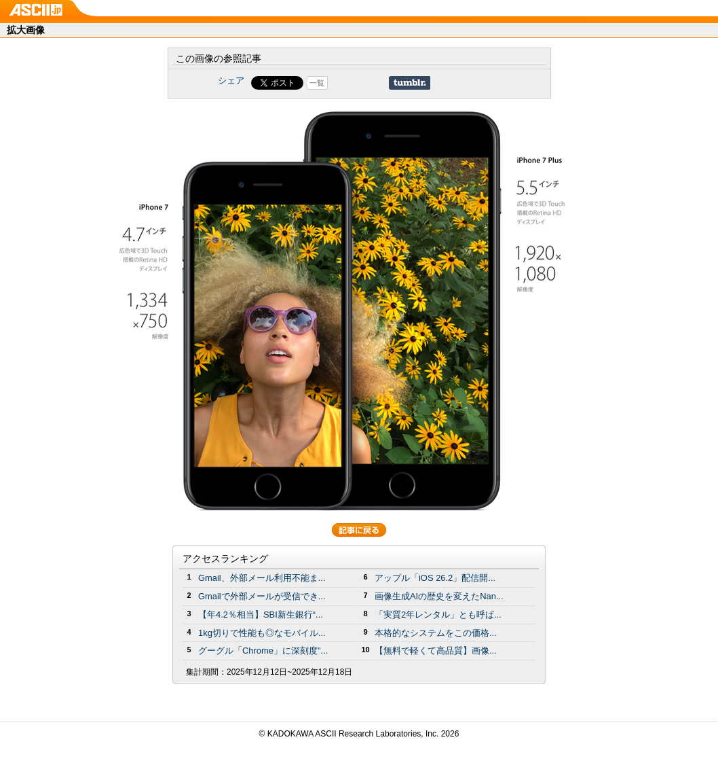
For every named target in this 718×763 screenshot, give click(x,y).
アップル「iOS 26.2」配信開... (435, 578)
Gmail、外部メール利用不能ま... (262, 578)
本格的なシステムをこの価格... (436, 633)
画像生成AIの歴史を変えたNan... (439, 596)
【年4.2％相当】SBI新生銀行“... (260, 614)
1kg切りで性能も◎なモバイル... (262, 633)
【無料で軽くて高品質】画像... (436, 650)
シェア (231, 80)
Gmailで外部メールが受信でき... (262, 596)
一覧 (316, 83)
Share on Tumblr (409, 83)
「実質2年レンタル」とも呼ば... (438, 614)
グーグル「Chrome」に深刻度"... (263, 650)
